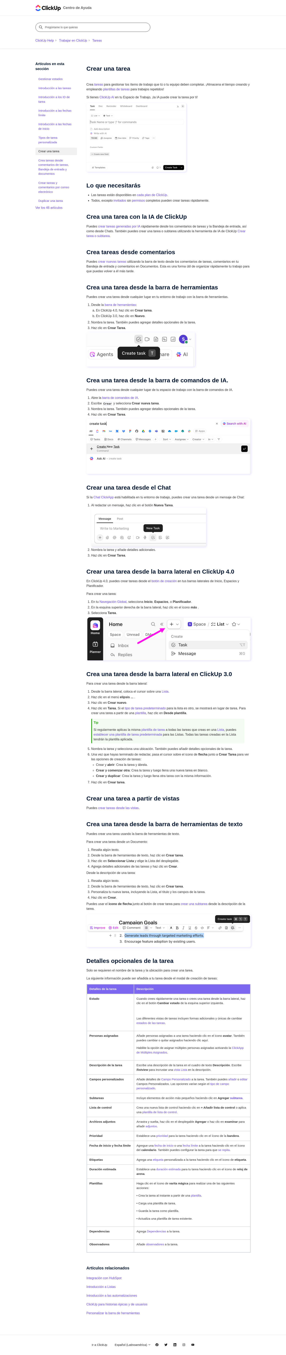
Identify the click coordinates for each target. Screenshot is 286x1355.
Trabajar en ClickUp (73, 40)
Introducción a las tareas (54, 88)
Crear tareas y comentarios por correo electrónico (53, 187)
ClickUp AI (106, 97)
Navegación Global (112, 601)
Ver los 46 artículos (49, 207)
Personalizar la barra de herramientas (113, 1313)
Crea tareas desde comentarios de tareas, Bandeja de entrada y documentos (53, 167)
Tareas (97, 40)
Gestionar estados (50, 79)
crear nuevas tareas (112, 261)
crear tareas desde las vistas (118, 808)
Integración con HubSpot (104, 1278)
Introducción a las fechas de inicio (55, 126)
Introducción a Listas (101, 1287)
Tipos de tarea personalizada (47, 140)
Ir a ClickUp (99, 1344)
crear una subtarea (194, 904)
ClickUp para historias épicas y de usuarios (116, 1304)
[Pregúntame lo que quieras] (93, 27)
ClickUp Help (44, 40)
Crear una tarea (48, 151)
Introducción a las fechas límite (55, 113)
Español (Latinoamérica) (133, 1344)
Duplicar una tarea (50, 200)
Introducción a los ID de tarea (54, 99)
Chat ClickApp (103, 497)
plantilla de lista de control (159, 1112)
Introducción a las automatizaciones (111, 1295)
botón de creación (164, 581)
